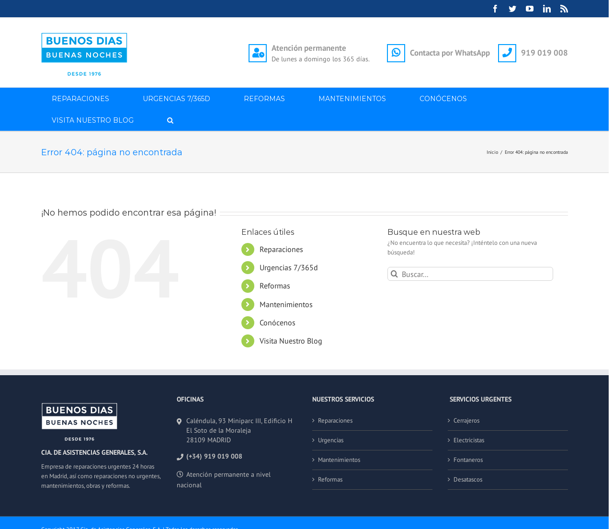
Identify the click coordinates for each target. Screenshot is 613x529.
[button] (170, 120)
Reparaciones (281, 249)
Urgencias (330, 440)
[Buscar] (394, 274)
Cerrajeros (466, 420)
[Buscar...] (470, 274)
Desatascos (468, 479)
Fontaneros (468, 460)
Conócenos (277, 322)
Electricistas (469, 440)
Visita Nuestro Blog (291, 340)
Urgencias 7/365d (289, 267)
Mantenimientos (286, 304)
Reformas (275, 285)
